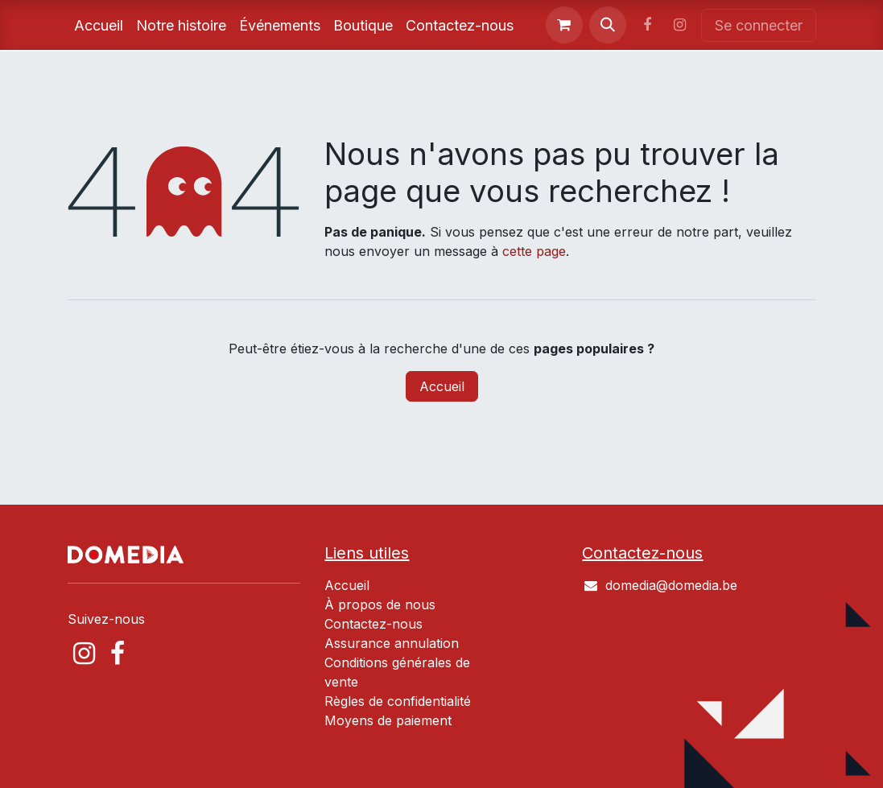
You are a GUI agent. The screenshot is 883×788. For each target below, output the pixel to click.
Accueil (441, 386)
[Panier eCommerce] (564, 24)
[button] (607, 24)
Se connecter (759, 25)
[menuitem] (99, 25)
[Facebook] (647, 24)
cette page (534, 251)
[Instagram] (680, 24)
